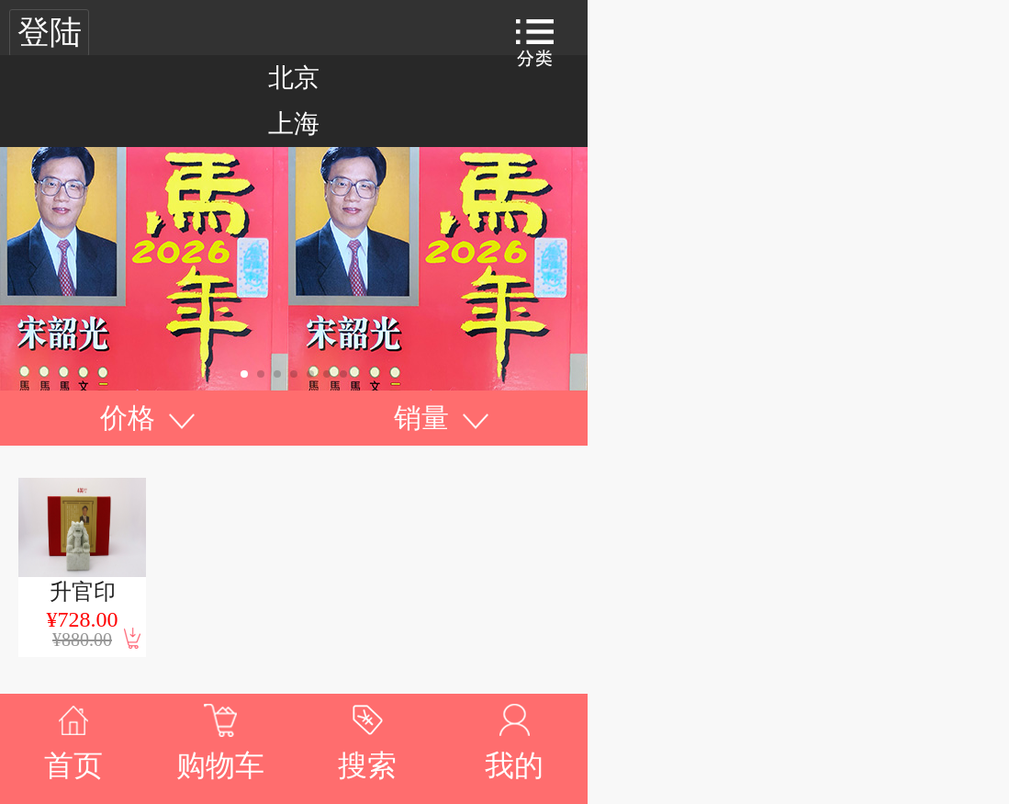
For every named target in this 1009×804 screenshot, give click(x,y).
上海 (294, 123)
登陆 (49, 33)
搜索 (367, 765)
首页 (73, 765)
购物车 (220, 765)
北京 (294, 77)
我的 (514, 765)
